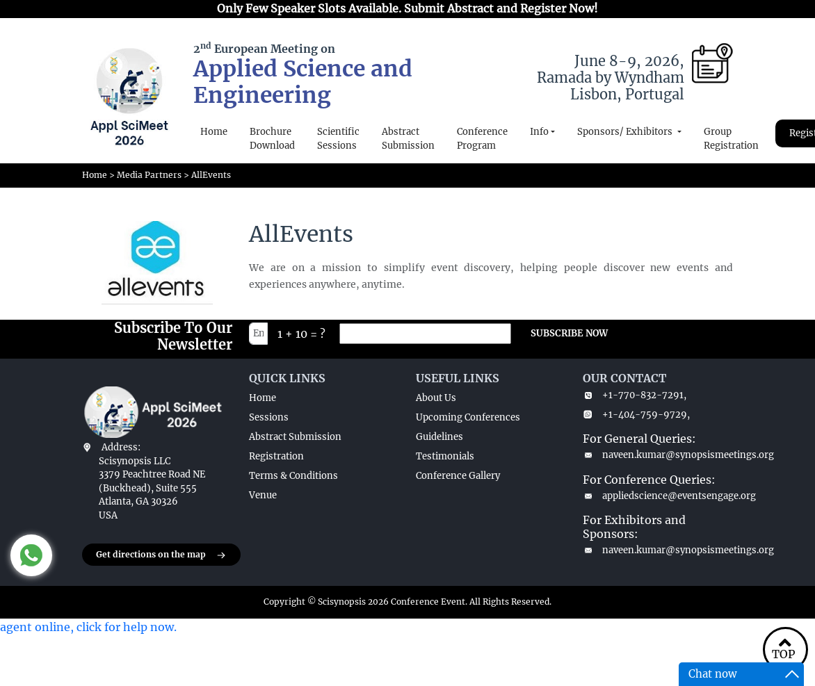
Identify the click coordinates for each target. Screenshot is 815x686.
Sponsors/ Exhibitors (626, 132)
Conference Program (482, 139)
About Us (436, 398)
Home (213, 132)
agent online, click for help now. (88, 627)
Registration (276, 456)
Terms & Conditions (293, 476)
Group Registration (731, 139)
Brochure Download (272, 139)
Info (539, 132)
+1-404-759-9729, (636, 414)
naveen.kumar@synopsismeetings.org (658, 455)
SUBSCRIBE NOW (569, 333)
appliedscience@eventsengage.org (658, 496)
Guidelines (439, 437)
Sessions (269, 417)
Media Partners (149, 175)
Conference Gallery (458, 476)
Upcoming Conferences (468, 417)
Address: (121, 447)
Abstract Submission (408, 139)
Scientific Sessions (338, 139)
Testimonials (445, 456)
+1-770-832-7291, (634, 395)
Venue (263, 495)
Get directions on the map (161, 555)
